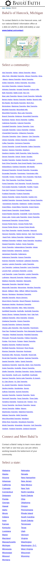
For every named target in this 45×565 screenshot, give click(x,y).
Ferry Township (28, 177)
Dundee (29, 156)
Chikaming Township (26, 133)
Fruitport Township (23, 193)
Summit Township (22, 391)
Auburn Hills (34, 89)
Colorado (6, 488)
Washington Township (10, 412)
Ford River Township (24, 180)
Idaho (4, 510)
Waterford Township (26, 412)
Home (3, 8)
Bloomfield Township (9, 113)
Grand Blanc (6, 207)
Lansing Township (15, 264)
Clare (19, 136)
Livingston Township (19, 271)
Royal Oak (32, 355)
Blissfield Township (9, 109)
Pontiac (4, 341)
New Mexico (26, 485)
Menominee (22, 287)
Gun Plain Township (9, 230)
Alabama (6, 470)
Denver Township (8, 156)
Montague (12, 294)
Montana (6, 560)
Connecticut (7, 492)
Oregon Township (23, 321)
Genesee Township (22, 200)
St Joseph (36, 378)
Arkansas (6, 481)
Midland (11, 291)
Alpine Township (27, 79)
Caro (32, 126)
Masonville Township (9, 287)
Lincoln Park (6, 271)
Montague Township (24, 294)
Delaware (6, 495)
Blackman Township (19, 106)
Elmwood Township (9, 170)
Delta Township (32, 153)
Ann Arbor (31, 83)
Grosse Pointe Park (25, 224)
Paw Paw (5, 331)
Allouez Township (31, 76)
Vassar (33, 405)
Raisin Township (29, 341)
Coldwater (31, 140)
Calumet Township (24, 123)
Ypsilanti (5, 429)
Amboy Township (21, 83)
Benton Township (19, 99)
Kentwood (19, 261)
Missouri (6, 556)
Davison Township (15, 150)
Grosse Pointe (24, 220)
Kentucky (6, 528)
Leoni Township (33, 267)
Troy (35, 402)
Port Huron (12, 341)
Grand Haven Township (10, 210)
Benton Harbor (7, 99)
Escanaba (34, 170)
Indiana (5, 517)
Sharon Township (28, 368)
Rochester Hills (7, 355)
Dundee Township (8, 160)
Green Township (33, 217)
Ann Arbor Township (9, 86)
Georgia (5, 502)
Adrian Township (24, 72)
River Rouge (28, 348)
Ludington (5, 277)
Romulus (17, 355)
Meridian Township (33, 287)
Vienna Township (8, 408)
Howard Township (8, 244)
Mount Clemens (21, 297)
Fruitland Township (9, 193)
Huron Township (8, 247)
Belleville (38, 96)
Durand (32, 160)
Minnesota (7, 549)
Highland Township (9, 240)
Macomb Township (16, 277)
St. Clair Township (20, 381)
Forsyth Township (32, 183)
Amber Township (8, 83)
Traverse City (21, 402)
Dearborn (26, 150)
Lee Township (7, 267)
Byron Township (21, 120)
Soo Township (7, 375)
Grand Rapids (25, 210)
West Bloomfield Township (11, 418)
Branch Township (8, 116)
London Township (32, 274)
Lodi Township (7, 274)
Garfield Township (8, 200)
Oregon (24, 506)
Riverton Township (8, 351)
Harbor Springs (21, 234)
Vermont (24, 535)
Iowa (4, 520)
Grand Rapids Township (10, 214)
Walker (17, 408)
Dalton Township (34, 146)
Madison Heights (30, 277)
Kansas (5, 524)
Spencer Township (8, 378)
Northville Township (32, 311)
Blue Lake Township (25, 113)
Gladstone (23, 204)
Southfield (25, 375)
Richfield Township (8, 348)
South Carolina (27, 517)
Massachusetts (9, 542)
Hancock (22, 43)
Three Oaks (33, 398)
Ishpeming (18, 250)
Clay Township (34, 136)
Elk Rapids (30, 167)
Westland (25, 418)
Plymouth (5, 338)
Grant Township (33, 214)
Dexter (23, 156)
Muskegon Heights (8, 304)
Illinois (5, 513)
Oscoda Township (8, 324)
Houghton (38, 240)
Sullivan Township (8, 391)
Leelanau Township (20, 267)
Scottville (18, 368)
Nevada (24, 474)
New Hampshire (28, 477)
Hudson (18, 244)
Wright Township (8, 425)
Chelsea (32, 130)
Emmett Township (23, 170)
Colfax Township (8, 143)
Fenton (12, 177)
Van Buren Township (22, 405)
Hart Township (37, 234)
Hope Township (28, 240)
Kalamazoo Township (9, 257)
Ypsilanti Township (15, 429)
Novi (29, 314)
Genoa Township (36, 200)
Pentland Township (16, 331)
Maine (5, 535)
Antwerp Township (23, 86)
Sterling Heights (7, 388)
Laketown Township (31, 261)
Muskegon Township (23, 304)
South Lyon (17, 375)
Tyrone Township (8, 405)
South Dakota (27, 520)
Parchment (34, 328)
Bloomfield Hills (22, 109)
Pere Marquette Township (33, 331)
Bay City (26, 93)
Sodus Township (35, 371)
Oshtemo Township (22, 324)
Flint (3, 180)
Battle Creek (17, 93)
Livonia (29, 271)
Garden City (32, 197)
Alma (40, 76)
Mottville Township (8, 297)
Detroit (17, 156)
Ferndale (18, 177)
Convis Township (8, 146)
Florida (5, 499)
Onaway (31, 318)
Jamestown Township (9, 254)
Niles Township (28, 308)
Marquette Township (9, 284)
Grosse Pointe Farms (9, 224)
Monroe (5, 294)
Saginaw (21, 358)
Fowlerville (22, 187)
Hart (29, 234)
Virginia (24, 538)
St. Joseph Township (9, 385)
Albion (33, 72)
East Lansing (37, 163)
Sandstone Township (9, 365)
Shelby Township (8, 371)
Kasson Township (24, 257)
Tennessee (26, 524)
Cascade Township (9, 130)
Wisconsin (25, 553)
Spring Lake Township (24, 378)
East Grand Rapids (25, 163)
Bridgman (18, 116)
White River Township (10, 422)
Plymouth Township (17, 338)
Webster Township (8, 415)
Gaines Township (8, 197)
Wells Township (21, 415)
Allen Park (5, 76)
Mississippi (7, 553)
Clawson (25, 136)
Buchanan (5, 120)
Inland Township (8, 250)
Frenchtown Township (24, 190)
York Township (36, 425)
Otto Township (24, 328)
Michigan (8, 8)
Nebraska (25, 470)
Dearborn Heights (8, 153)
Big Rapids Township (18, 103)
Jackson (26, 250)
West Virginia (27, 549)
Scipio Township (8, 368)
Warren (23, 408)
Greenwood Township (10, 220)
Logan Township (19, 274)
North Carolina (27, 492)
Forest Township (8, 183)
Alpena (5, 79)
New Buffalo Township (10, 308)
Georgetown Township (11, 204)
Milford (21, 291)
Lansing (5, 264)
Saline (17, 361)
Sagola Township (8, 361)
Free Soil (5, 190)
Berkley (29, 99)
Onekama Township (9, 321)
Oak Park (35, 314)
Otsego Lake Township (10, 328)
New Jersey (26, 481)
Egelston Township (19, 167)
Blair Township (32, 106)
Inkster (35, 247)
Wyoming (26, 425)
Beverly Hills (37, 99)
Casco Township (22, 130)
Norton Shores (7, 314)
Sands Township (26, 361)
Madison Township (8, 281)
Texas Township (22, 398)
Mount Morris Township (10, 301)
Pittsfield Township (16, 334)
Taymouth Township (9, 398)
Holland (19, 240)
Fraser (36, 187)
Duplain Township (22, 160)
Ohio (23, 499)
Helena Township (17, 237)
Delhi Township (21, 153)
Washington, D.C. (29, 545)
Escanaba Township (9, 173)
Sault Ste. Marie (23, 365)
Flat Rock (37, 177)
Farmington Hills (32, 173)
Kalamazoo (22, 254)
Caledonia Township (9, 123)
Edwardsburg (7, 167)
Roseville (24, 355)
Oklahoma (25, 502)
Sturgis (26, 388)
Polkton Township (30, 338)
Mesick (4, 291)
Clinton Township (8, 140)
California (6, 485)
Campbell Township (9, 126)
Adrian (15, 72)
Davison (5, 150)
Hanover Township (8, 234)
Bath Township (7, 93)
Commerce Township (22, 143)
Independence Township (23, 247)
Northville (20, 311)
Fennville (5, 177)
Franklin (30, 187)
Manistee (19, 281)
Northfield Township (9, 311)
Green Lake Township (19, 217)
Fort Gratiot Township (9, 187)
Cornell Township (21, 146)
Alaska (5, 474)
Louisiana (6, 531)
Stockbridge (18, 388)
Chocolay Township (9, 136)
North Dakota (27, 495)
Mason (26, 284)
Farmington (21, 173)
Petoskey (6, 334)
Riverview (19, 351)
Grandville (23, 214)
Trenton (30, 402)
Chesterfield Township (10, 133)
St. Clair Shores (7, 381)
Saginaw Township (31, 358)
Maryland (6, 538)
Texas (23, 528)
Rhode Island (27, 513)
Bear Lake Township (9, 96)
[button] (22, 47)
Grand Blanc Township (20, 207)
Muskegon (35, 301)
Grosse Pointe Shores (10, 227)
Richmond (20, 348)
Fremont (12, 190)
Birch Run (30, 103)
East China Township (9, 163)
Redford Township (22, 345)
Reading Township (8, 345)
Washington (26, 542)
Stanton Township (24, 385)
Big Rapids (6, 103)
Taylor (32, 395)
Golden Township (34, 204)
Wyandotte (18, 425)
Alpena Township (15, 79)
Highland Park (29, 237)
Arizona (5, 477)
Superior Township (23, 395)
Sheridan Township (22, 371)
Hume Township (28, 244)
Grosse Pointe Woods (26, 227)
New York (25, 488)
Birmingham (6, 106)
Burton (12, 120)
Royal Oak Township (9, 358)
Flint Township (11, 180)
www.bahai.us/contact (12, 30)
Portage (20, 341)
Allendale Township (17, 76)
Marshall (20, 284)
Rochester (27, 351)
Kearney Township (8, 261)
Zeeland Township (29, 429)
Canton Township (23, 126)
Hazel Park (6, 237)
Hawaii (5, 506)
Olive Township (21, 318)
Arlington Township (9, 89)
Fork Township (20, 183)
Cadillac (31, 120)
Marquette (27, 281)
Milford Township (31, 291)
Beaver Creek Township (26, 96)
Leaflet (15, 56)
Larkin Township (28, 264)
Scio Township (35, 365)
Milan (17, 291)
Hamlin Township (23, 230)
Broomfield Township (30, 116)
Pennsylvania (27, 510)
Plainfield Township (31, 334)
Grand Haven (34, 207)
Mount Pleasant (25, 301)
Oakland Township (8, 318)
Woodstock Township (26, 422)
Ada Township (7, 72)
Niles (20, 308)
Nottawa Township (19, 314)
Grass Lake (6, 217)
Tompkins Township (9, 402)
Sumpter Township (8, 395)
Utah (23, 531)
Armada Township (23, 89)
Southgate (34, 375)
